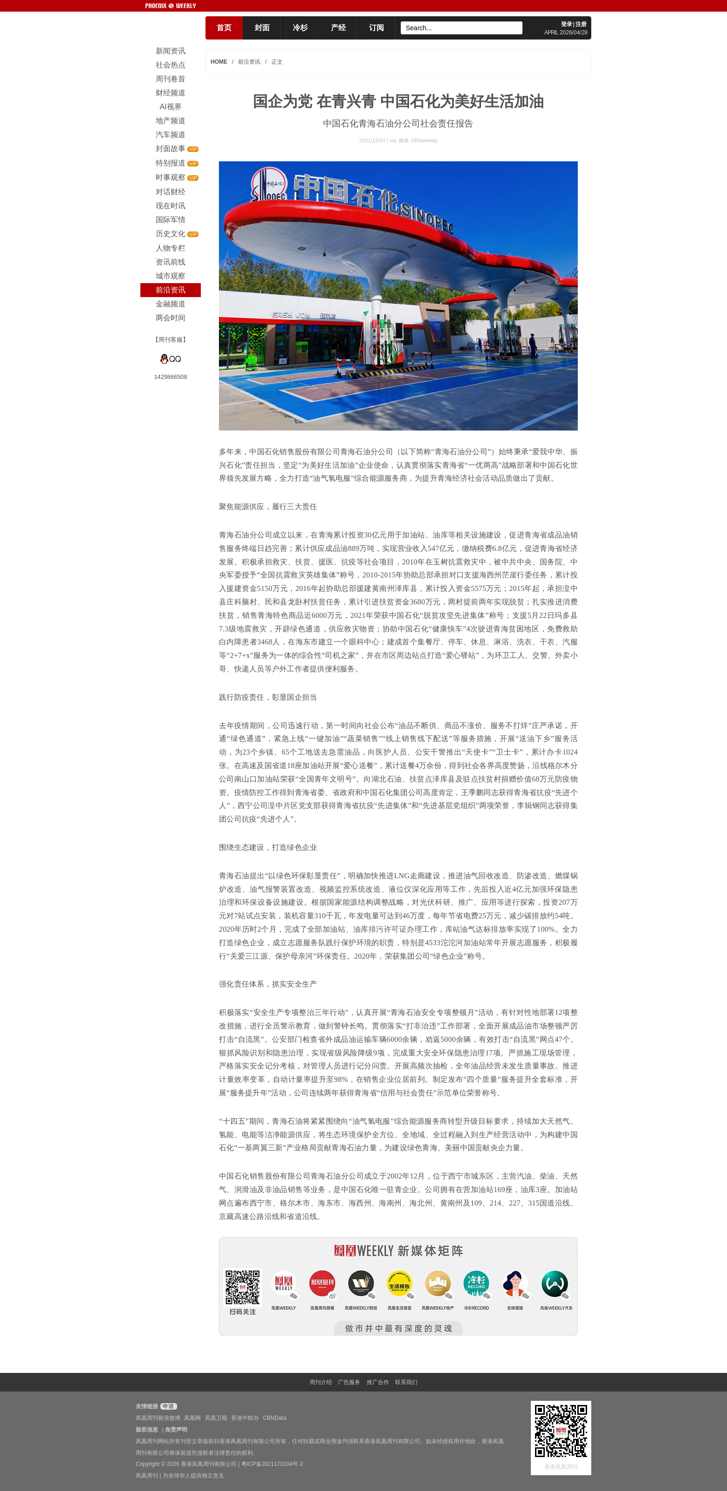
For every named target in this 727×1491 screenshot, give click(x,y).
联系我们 (406, 1382)
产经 (338, 28)
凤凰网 (192, 1418)
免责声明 (176, 1429)
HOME (219, 62)
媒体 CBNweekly (418, 140)
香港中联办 (245, 1418)
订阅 (376, 28)
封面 (262, 28)
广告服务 (349, 1382)
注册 (581, 24)
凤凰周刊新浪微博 (158, 1418)
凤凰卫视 (216, 1418)
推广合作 (378, 1382)
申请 (167, 1406)
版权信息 (147, 1429)
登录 (566, 24)
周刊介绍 (321, 1382)
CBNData (274, 1418)
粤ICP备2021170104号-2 (272, 1464)
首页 (224, 28)
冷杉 (300, 28)
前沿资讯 (249, 62)
